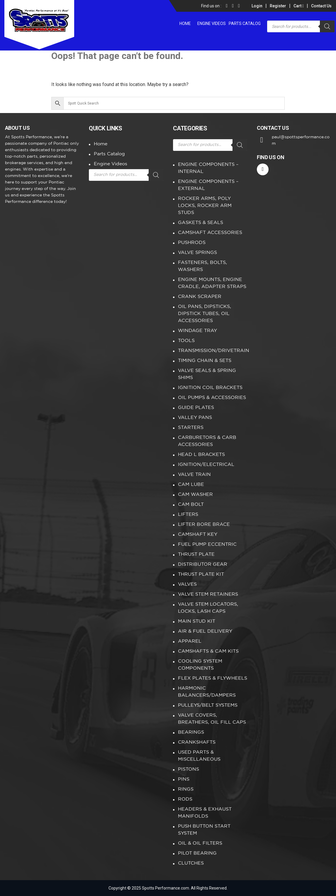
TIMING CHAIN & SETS (204, 360)
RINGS (186, 789)
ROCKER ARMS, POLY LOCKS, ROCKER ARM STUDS (205, 205)
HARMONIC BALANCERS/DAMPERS (207, 692)
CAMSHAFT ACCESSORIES (210, 232)
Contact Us (321, 6)
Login (257, 6)
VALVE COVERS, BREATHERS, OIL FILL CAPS (212, 719)
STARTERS (190, 427)
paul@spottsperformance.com (301, 140)
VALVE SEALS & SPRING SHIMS (207, 374)
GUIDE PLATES (196, 407)
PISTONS (188, 769)
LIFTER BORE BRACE (204, 524)
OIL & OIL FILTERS (200, 843)
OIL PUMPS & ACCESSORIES (212, 397)
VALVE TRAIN (194, 474)
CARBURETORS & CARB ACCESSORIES (207, 441)
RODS (185, 799)
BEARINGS (191, 732)
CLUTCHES (191, 863)
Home (185, 23)
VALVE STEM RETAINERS (208, 594)
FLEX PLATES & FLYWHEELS (212, 678)
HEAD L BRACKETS (201, 454)
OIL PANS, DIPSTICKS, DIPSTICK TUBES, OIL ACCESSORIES (204, 313)
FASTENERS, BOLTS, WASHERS (202, 266)
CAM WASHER (195, 494)
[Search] (327, 26)
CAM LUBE (191, 484)
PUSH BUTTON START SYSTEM (204, 830)
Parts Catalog (245, 23)
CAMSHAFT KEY (197, 534)
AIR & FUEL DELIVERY (205, 631)
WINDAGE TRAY (197, 331)
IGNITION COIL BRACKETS (210, 387)
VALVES (187, 584)
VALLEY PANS (195, 417)
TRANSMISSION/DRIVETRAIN (212, 350)
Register (278, 6)
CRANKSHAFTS (196, 742)
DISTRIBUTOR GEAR (202, 564)
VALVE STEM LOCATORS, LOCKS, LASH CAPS (208, 608)
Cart (298, 6)
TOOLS (186, 340)
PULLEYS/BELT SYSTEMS (207, 705)
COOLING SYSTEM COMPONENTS (200, 665)
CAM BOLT (191, 504)
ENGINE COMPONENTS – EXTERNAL (208, 185)
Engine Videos (211, 23)
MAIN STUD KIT (196, 621)
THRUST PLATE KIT (201, 574)
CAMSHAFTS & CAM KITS (208, 651)
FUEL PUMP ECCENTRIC (207, 544)
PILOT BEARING (197, 853)
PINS (183, 779)
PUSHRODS (192, 242)
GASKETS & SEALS (200, 222)
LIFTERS (188, 514)
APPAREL (189, 641)
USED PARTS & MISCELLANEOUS (199, 756)
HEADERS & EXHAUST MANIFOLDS (205, 812)
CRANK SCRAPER (199, 296)
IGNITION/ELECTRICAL (206, 464)
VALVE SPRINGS (197, 252)
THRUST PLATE (196, 554)
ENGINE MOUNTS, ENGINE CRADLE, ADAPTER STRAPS (212, 283)
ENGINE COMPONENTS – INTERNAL (208, 168)
